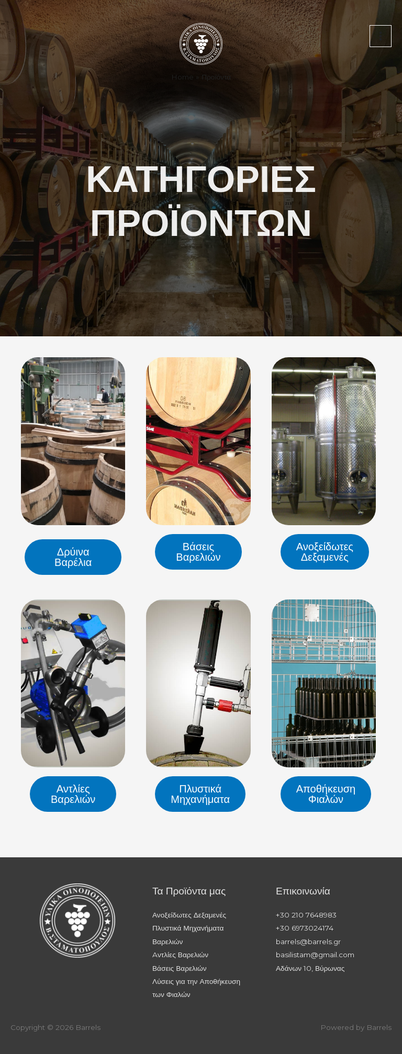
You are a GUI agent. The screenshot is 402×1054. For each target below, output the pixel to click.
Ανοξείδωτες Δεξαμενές (189, 915)
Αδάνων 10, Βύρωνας (310, 968)
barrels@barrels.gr (308, 941)
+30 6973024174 (304, 928)
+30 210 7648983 (306, 915)
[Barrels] (201, 43)
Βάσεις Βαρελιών (179, 968)
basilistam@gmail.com (315, 954)
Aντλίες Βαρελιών (180, 954)
